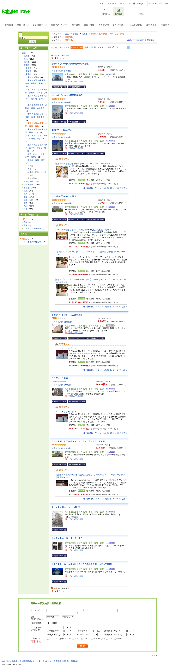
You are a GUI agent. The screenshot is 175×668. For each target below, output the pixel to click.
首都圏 (75, 34)
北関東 (26, 62)
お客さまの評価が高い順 (107, 47)
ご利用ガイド (111, 3)
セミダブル (66, 638)
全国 (67, 34)
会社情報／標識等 (9, 661)
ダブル (77, 638)
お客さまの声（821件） (62, 137)
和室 (110, 638)
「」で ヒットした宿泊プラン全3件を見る (106, 306)
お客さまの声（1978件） (62, 203)
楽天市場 (152, 3)
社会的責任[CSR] (44, 661)
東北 (26, 59)
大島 (29, 169)
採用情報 (57, 661)
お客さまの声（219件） (62, 102)
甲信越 (26, 188)
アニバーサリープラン (65, 348)
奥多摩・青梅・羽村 (36, 160)
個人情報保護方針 (27, 661)
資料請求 (75, 661)
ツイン (87, 638)
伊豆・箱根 (28, 184)
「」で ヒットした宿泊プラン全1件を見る (106, 188)
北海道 (26, 56)
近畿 (26, 197)
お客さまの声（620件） (62, 448)
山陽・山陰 (28, 200)
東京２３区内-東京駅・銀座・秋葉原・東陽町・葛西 (36, 83)
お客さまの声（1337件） (62, 322)
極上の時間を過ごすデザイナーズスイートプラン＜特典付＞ (83, 163)
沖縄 (26, 209)
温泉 (26, 225)
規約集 (66, 661)
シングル (53, 638)
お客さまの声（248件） (62, 71)
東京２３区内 (33, 77)
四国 (26, 203)
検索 (82, 646)
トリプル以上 (99, 638)
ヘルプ (100, 3)
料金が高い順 (90, 47)
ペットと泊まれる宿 (32, 228)
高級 (26, 222)
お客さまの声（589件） (62, 385)
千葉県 (28, 71)
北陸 (26, 191)
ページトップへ (150, 655)
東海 (26, 194)
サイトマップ (124, 3)
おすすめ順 (64, 47)
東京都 (85, 34)
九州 (26, 206)
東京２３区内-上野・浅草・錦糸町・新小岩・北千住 (36, 148)
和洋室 (119, 638)
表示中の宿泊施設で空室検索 (141, 40)
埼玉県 (28, 68)
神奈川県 (29, 181)
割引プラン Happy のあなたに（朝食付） (84, 230)
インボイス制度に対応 (33, 242)
